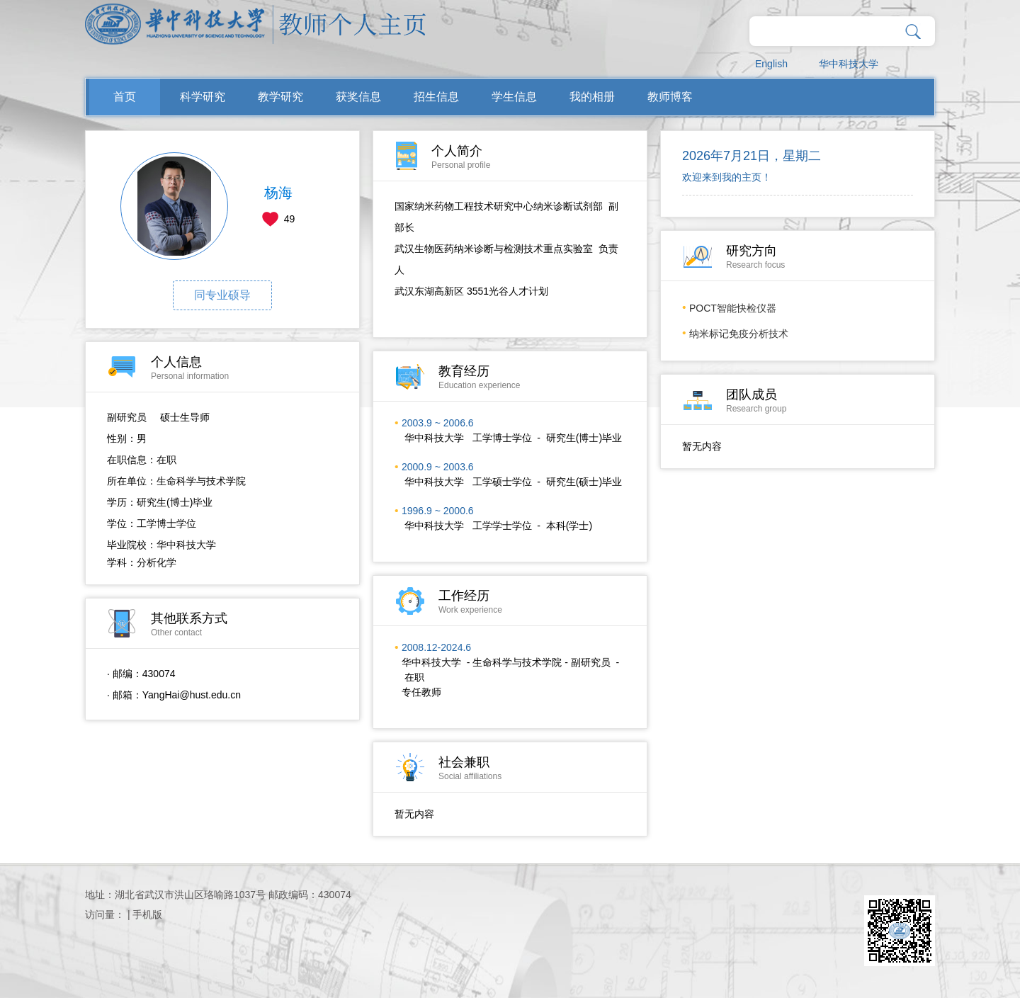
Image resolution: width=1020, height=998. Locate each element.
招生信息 (436, 97)
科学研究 (202, 97)
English (771, 63)
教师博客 (670, 97)
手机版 (147, 914)
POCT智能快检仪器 (732, 308)
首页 (124, 97)
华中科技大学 (848, 63)
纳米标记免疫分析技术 (738, 333)
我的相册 (592, 97)
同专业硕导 (222, 295)
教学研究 (280, 97)
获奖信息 (358, 97)
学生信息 (514, 97)
